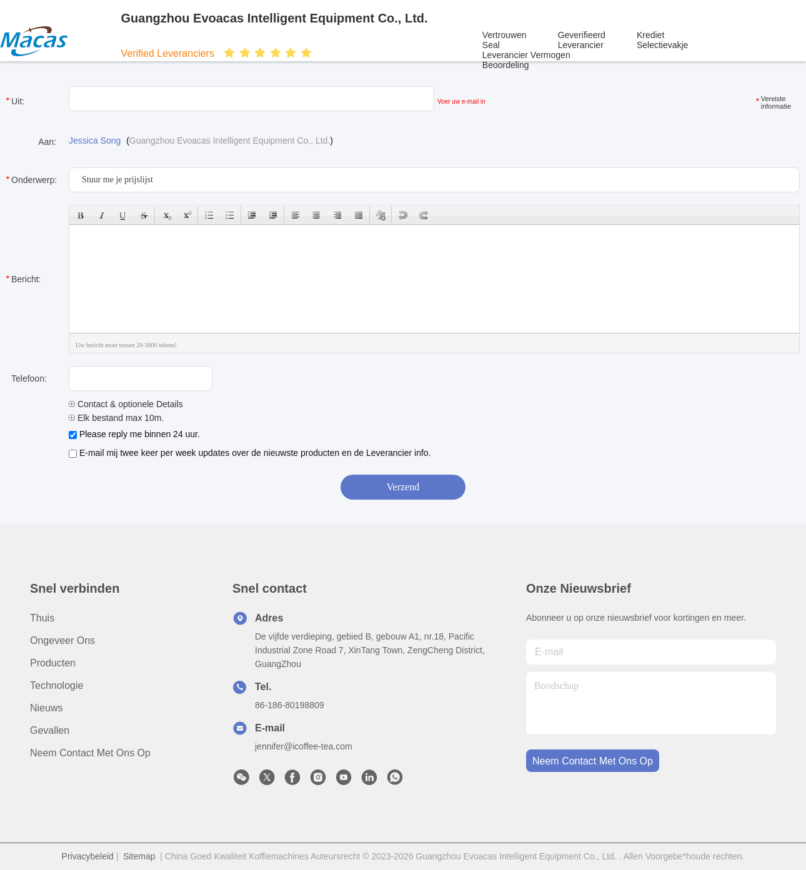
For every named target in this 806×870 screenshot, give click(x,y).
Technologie (56, 685)
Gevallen (49, 730)
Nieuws (46, 708)
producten (53, 663)
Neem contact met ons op (90, 753)
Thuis (42, 618)
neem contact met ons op (592, 761)
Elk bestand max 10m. (116, 418)
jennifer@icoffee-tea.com (303, 746)
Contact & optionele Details (126, 404)
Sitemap (139, 856)
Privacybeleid (88, 856)
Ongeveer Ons (62, 640)
